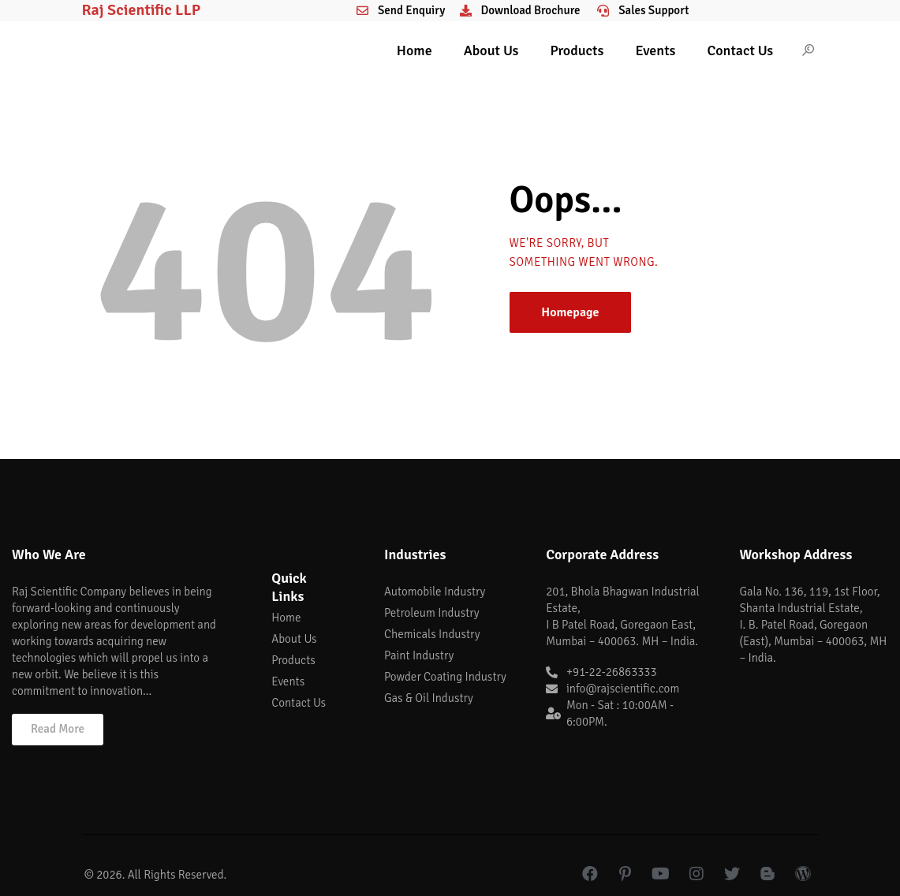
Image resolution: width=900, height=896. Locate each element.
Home (414, 50)
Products (576, 50)
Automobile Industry (434, 591)
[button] (57, 729)
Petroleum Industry (432, 613)
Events (655, 50)
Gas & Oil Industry (428, 698)
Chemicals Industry (432, 634)
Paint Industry (419, 655)
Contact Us (740, 50)
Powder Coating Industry (445, 677)
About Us (491, 50)
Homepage (570, 312)
